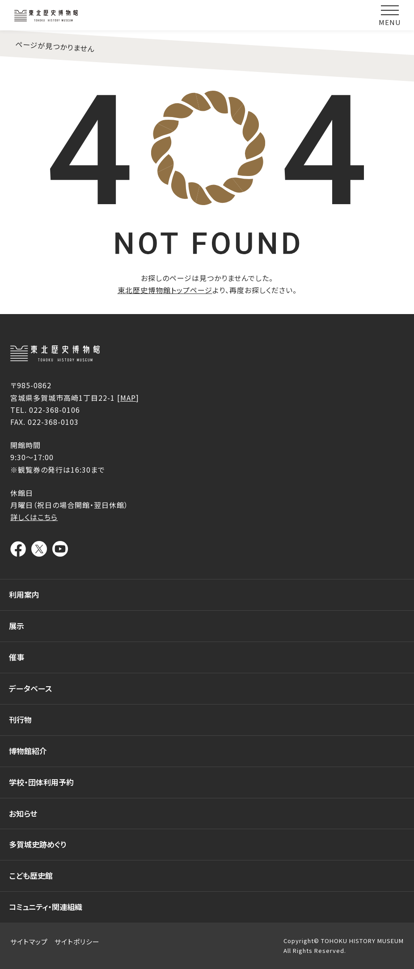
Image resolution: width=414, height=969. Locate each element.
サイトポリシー (77, 941)
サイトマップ (29, 941)
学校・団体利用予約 (41, 782)
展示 (16, 625)
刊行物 (20, 719)
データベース (30, 688)
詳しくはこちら (34, 517)
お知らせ (23, 813)
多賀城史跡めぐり (38, 844)
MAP (128, 397)
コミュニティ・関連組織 (45, 906)
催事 (16, 657)
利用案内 (24, 594)
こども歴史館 (31, 875)
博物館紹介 (28, 750)
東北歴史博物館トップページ (165, 290)
